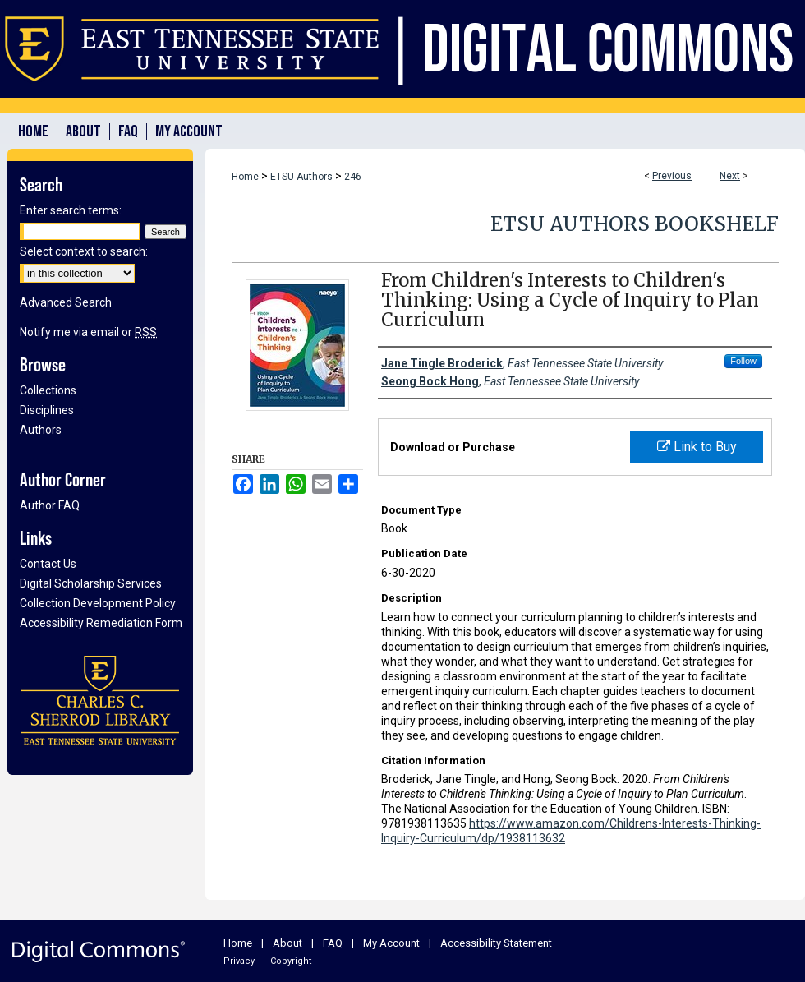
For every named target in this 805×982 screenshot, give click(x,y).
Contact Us (48, 563)
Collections (48, 390)
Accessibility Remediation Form (101, 622)
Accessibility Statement (496, 943)
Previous (672, 176)
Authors (41, 429)
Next (730, 176)
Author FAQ (50, 505)
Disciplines (47, 410)
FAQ (333, 943)
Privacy (239, 961)
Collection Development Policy (98, 603)
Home (245, 176)
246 (352, 176)
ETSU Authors (301, 176)
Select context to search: (84, 251)
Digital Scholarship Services (91, 583)
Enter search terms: (71, 210)
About (287, 943)
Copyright (290, 961)
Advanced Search (66, 302)
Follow (743, 361)
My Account (391, 943)
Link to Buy (697, 446)
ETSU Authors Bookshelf (634, 224)
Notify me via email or (88, 332)
